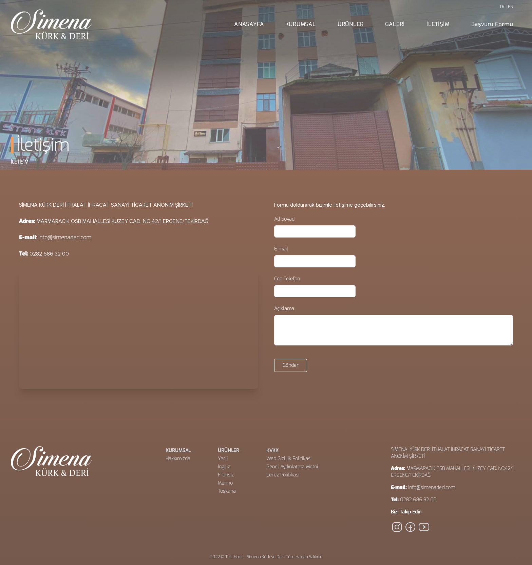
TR (501, 7)
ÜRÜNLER (351, 24)
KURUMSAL (300, 24)
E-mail (281, 249)
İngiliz (224, 467)
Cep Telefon (287, 279)
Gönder (291, 365)
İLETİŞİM (437, 24)
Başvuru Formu (492, 24)
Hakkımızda (178, 458)
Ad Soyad (284, 219)
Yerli (223, 458)
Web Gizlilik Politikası (288, 458)
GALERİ (395, 24)
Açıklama (284, 308)
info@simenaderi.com (64, 237)
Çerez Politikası (282, 475)
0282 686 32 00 (418, 499)
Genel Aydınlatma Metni (292, 467)
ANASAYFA (249, 24)
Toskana (227, 491)
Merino (225, 483)
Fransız (226, 475)
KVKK (272, 450)
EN (510, 7)
